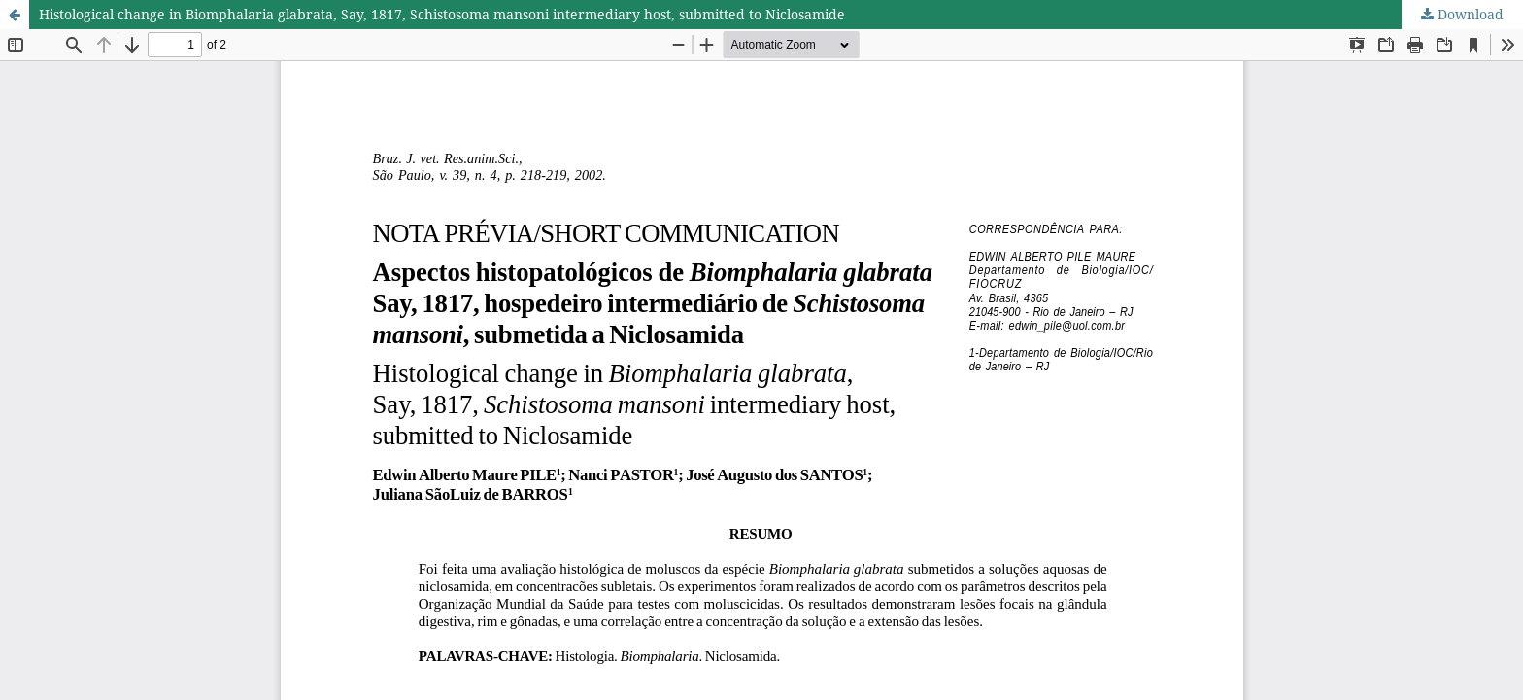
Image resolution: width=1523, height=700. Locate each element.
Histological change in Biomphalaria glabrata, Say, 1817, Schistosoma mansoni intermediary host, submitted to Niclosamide (442, 14)
